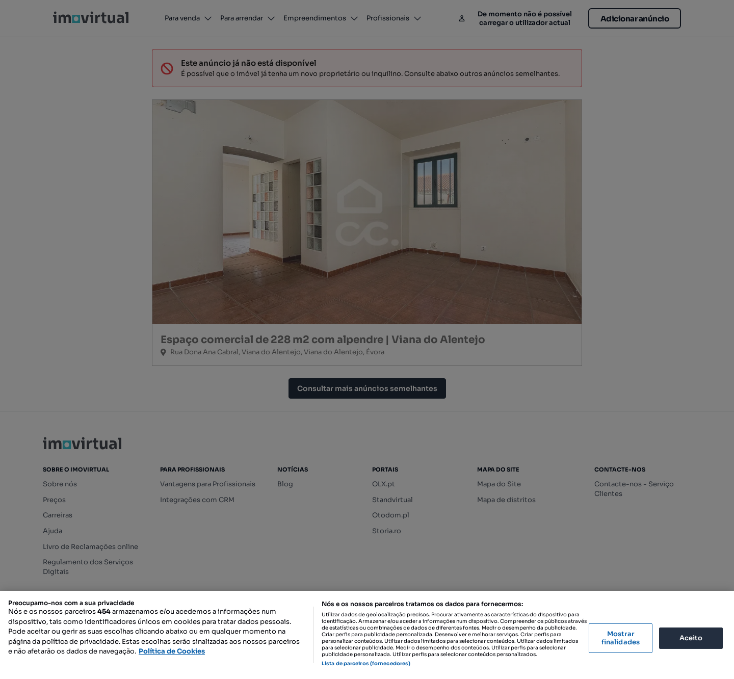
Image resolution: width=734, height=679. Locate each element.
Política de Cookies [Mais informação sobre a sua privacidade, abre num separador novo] (172, 651)
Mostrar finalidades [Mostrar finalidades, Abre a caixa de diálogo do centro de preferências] (620, 638)
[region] (367, 635)
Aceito (691, 638)
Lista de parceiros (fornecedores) (366, 663)
